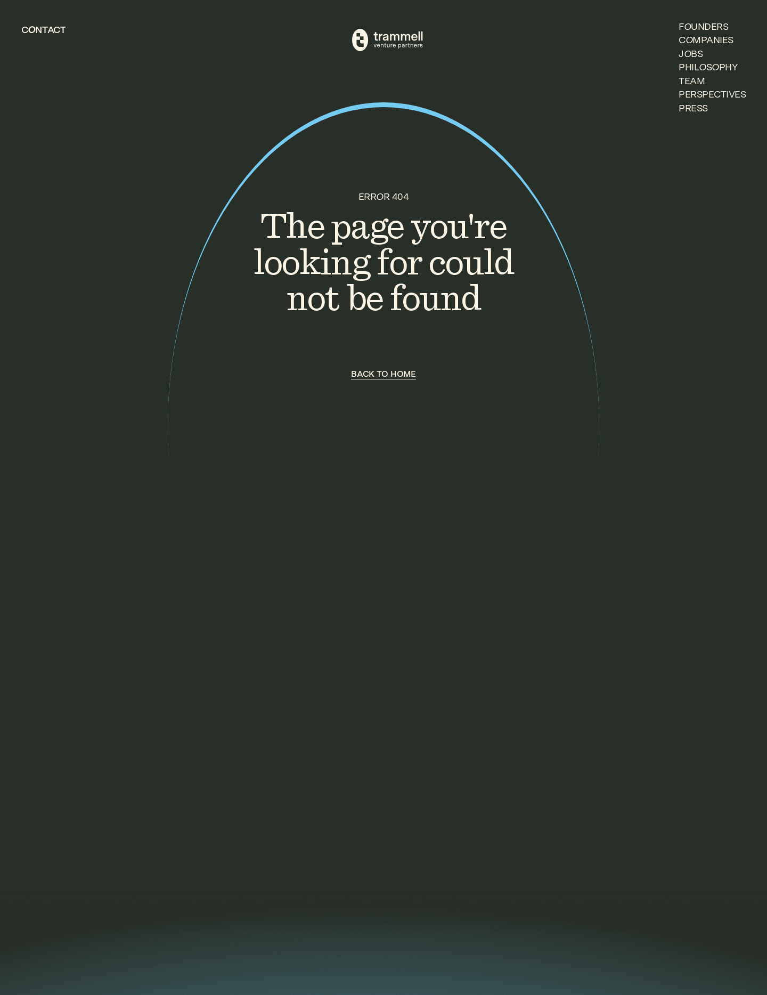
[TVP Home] (387, 40)
